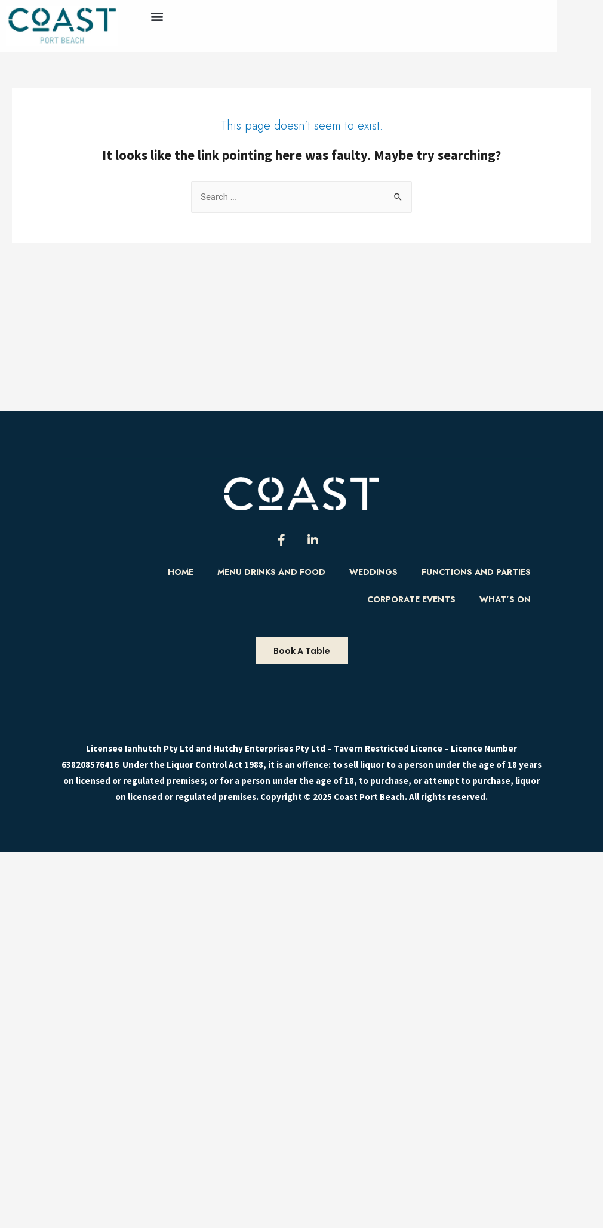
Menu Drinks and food (271, 572)
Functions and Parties (476, 572)
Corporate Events (411, 599)
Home (180, 572)
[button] (157, 16)
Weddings (373, 572)
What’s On (505, 599)
